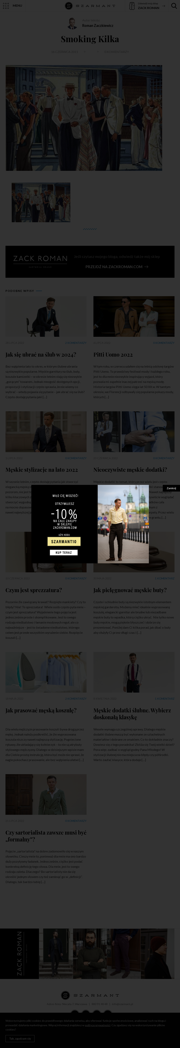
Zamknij (171, 488)
